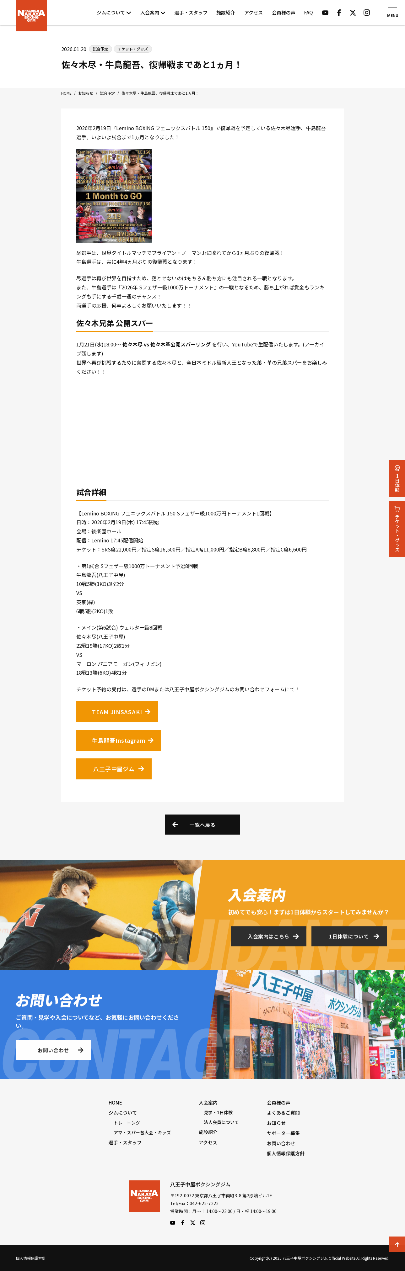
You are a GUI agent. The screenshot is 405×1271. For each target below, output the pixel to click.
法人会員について (221, 1122)
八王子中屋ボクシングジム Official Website (31, 15)
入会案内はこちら (268, 938)
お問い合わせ (53, 1052)
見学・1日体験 (218, 1112)
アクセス (253, 12)
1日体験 (397, 478)
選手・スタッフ (191, 12)
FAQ (308, 12)
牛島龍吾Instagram (118, 740)
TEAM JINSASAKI (117, 712)
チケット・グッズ (397, 529)
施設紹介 (225, 12)
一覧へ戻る (202, 824)
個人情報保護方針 (286, 1153)
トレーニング (127, 1123)
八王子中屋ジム (113, 769)
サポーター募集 (283, 1133)
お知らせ (276, 1123)
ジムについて (114, 12)
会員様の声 (283, 12)
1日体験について (349, 938)
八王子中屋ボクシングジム (144, 1203)
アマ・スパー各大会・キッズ (142, 1132)
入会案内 (152, 12)
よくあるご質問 (283, 1112)
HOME (115, 1102)
